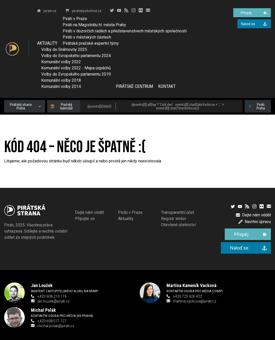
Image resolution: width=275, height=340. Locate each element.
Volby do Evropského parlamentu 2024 (76, 55)
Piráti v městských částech (87, 37)
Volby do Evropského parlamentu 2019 (76, 74)
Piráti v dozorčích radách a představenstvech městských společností (125, 31)
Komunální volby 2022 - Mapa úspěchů (76, 68)
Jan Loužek (42, 285)
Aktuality (47, 43)
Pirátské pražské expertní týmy (91, 43)
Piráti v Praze (75, 18)
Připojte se (85, 218)
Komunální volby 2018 (61, 80)
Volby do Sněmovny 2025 (64, 49)
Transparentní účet (177, 212)
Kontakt (167, 86)
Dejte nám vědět (89, 212)
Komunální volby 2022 (61, 61)
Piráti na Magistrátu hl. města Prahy (94, 24)
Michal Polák (43, 310)
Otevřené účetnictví (178, 224)
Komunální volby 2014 (61, 86)
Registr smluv (173, 218)
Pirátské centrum (134, 86)
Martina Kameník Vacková (191, 285)
